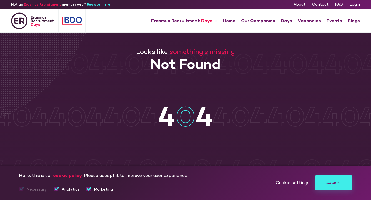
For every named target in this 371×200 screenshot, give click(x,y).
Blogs (354, 20)
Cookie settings (292, 182)
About (299, 4)
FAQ (339, 4)
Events (334, 20)
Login (355, 4)
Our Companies (258, 20)
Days (286, 20)
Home (229, 20)
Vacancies (309, 20)
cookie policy (67, 175)
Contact (320, 4)
